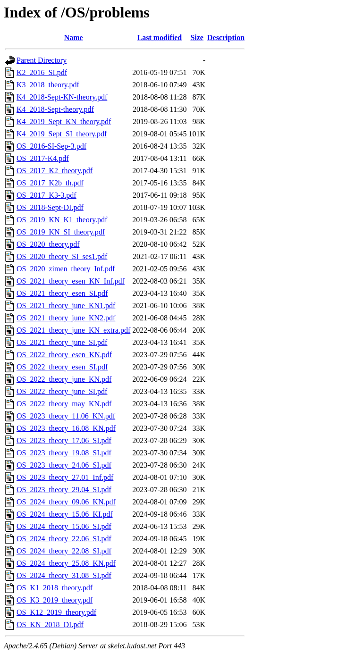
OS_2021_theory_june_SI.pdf (62, 342)
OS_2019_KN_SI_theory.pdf (61, 232)
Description (226, 38)
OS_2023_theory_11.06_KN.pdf (66, 416)
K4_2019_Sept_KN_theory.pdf (64, 121)
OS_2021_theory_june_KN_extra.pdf (73, 330)
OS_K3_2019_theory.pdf (55, 600)
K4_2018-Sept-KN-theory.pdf (62, 97)
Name (73, 38)
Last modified (159, 38)
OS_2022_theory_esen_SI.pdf (62, 367)
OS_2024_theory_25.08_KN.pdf (66, 563)
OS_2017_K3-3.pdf (46, 195)
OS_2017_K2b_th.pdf (50, 183)
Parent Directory (42, 60)
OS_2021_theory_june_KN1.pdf (66, 306)
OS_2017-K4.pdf (43, 158)
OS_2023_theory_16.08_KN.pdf (66, 428)
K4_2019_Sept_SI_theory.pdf (62, 134)
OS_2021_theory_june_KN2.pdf (66, 318)
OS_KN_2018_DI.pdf (50, 624)
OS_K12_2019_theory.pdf (56, 612)
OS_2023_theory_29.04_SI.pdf (64, 490)
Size (196, 38)
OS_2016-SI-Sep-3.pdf (51, 146)
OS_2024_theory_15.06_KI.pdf (65, 514)
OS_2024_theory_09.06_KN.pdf (66, 502)
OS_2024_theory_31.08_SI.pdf (64, 575)
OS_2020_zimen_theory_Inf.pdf (66, 269)
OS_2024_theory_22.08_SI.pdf (64, 551)
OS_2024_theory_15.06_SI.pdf (64, 526)
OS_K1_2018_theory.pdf (55, 588)
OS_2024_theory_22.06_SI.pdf (64, 539)
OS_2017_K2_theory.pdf (55, 171)
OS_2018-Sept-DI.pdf (50, 207)
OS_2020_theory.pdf (48, 244)
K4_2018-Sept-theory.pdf (55, 109)
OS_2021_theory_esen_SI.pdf (62, 293)
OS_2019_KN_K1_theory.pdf (62, 220)
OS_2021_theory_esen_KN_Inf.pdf (71, 281)
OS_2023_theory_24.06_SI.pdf (64, 465)
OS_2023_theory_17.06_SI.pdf (64, 440)
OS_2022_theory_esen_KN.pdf (64, 355)
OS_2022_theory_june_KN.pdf (64, 379)
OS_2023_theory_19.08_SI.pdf (64, 453)
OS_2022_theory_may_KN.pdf (64, 404)
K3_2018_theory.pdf (48, 85)
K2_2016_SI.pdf (42, 72)
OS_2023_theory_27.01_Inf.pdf (65, 477)
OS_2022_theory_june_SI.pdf (62, 391)
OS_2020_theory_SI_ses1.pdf (62, 256)
